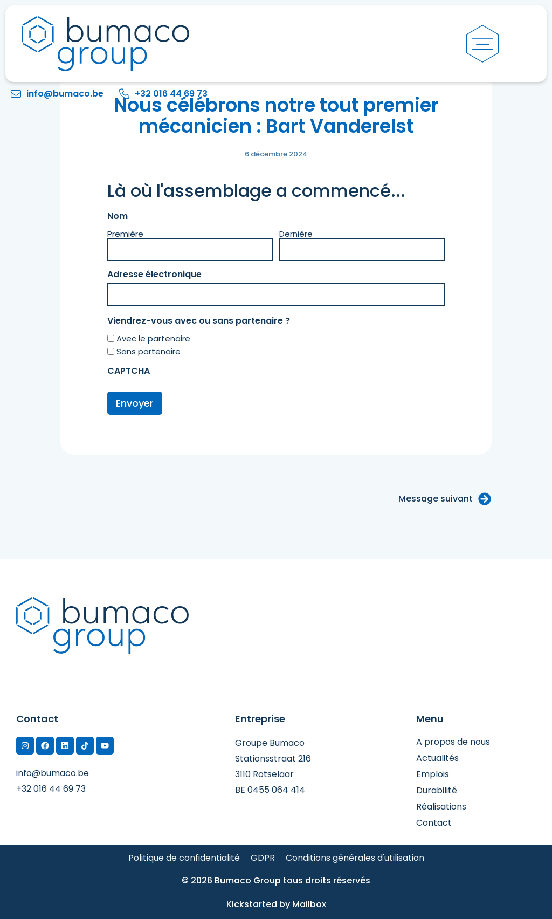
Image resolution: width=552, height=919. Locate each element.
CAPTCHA (128, 371)
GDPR (263, 858)
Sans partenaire (148, 351)
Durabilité (436, 790)
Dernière (296, 233)
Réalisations (441, 806)
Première (125, 233)
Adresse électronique (178, 274)
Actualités (437, 758)
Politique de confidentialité (184, 858)
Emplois (432, 774)
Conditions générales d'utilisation (355, 858)
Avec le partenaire (153, 338)
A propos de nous (453, 742)
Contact (434, 823)
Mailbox (309, 904)
